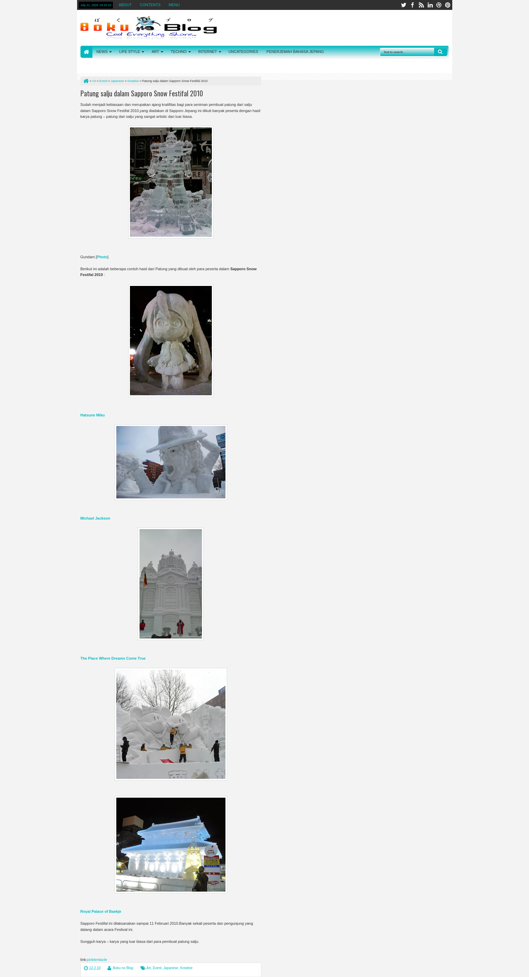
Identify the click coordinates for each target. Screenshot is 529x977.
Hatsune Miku (92, 415)
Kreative (186, 968)
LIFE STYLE (129, 52)
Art (149, 968)
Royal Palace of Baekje (100, 911)
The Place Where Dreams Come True (113, 658)
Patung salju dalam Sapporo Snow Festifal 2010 (141, 93)
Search (440, 52)
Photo (102, 257)
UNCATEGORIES (243, 52)
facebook (412, 5)
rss (421, 5)
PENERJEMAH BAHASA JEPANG (295, 52)
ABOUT (125, 5)
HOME (86, 52)
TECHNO (178, 52)
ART (155, 52)
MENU (174, 5)
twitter (403, 5)
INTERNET (207, 52)
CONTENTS (150, 5)
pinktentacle (97, 960)
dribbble (439, 5)
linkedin (430, 5)
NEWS (102, 52)
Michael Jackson (95, 518)
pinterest (447, 5)
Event (157, 968)
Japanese (170, 968)
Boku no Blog (123, 968)
